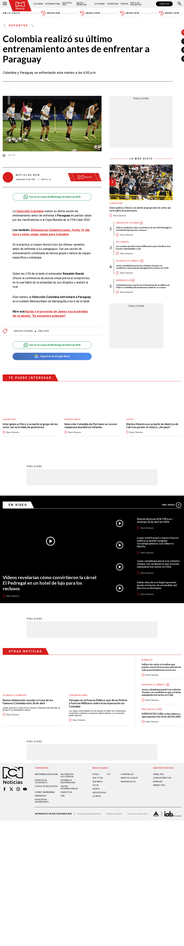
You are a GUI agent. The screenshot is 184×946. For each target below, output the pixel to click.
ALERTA (96, 792)
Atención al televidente (41, 785)
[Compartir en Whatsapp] (175, 59)
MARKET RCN (159, 789)
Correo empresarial (45, 796)
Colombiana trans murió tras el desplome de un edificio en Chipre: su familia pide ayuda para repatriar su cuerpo (134, 286)
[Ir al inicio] (20, 5)
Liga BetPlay (107, 203)
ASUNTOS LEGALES (129, 781)
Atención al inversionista (42, 804)
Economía (100, 4)
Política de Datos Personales (89, 817)
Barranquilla (114, 280)
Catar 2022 (43, 335)
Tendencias (112, 4)
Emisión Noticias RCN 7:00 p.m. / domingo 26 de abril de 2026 (155, 524)
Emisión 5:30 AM (50, 13)
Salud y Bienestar (81, 4)
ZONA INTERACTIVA (162, 781)
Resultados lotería (152, 713)
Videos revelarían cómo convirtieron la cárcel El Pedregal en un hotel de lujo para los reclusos (135, 228)
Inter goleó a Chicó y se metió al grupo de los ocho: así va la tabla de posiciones (131, 209)
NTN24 (96, 778)
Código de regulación (46, 790)
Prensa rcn (40, 799)
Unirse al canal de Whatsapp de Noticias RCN (47, 192)
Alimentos (147, 663)
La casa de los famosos (14, 699)
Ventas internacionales (69, 791)
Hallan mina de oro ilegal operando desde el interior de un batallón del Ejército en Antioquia (157, 588)
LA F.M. (96, 789)
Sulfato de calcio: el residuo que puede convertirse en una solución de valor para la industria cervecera (161, 671)
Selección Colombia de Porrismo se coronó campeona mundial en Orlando (90, 429)
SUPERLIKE (157, 785)
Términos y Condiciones (137, 817)
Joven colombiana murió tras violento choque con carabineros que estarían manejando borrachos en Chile (133, 266)
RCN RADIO (97, 785)
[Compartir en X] (175, 50)
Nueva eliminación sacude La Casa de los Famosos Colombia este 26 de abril (28, 705)
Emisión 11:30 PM (169, 13)
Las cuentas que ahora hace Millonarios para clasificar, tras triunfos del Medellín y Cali (134, 247)
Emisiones (12, 13)
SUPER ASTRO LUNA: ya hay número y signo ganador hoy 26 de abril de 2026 (161, 718)
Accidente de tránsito (118, 261)
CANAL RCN (164, 4)
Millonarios (113, 242)
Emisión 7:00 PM (129, 13)
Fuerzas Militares (78, 699)
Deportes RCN (67, 4)
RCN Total (98, 781)
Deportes (18, 25)
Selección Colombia (23, 335)
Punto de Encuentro (136, 4)
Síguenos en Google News (47, 360)
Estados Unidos (72, 423)
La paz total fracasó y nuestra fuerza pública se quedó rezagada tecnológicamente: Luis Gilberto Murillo (157, 545)
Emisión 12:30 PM (90, 13)
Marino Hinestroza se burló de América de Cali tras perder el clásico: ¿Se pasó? (152, 429)
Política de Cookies (114, 817)
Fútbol (130, 423)
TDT (109, 778)
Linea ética (66, 796)
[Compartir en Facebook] (175, 41)
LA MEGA (97, 800)
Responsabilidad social (46, 778)
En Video (18, 508)
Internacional (52, 4)
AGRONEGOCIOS (128, 785)
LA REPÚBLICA (127, 778)
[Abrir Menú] (5, 3)
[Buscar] (179, 4)
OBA (63, 799)
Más (171, 508)
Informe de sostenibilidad (68, 785)
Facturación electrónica (67, 779)
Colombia (38, 4)
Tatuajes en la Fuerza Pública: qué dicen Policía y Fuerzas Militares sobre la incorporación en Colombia (98, 706)
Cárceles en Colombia (118, 223)
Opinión (124, 4)
